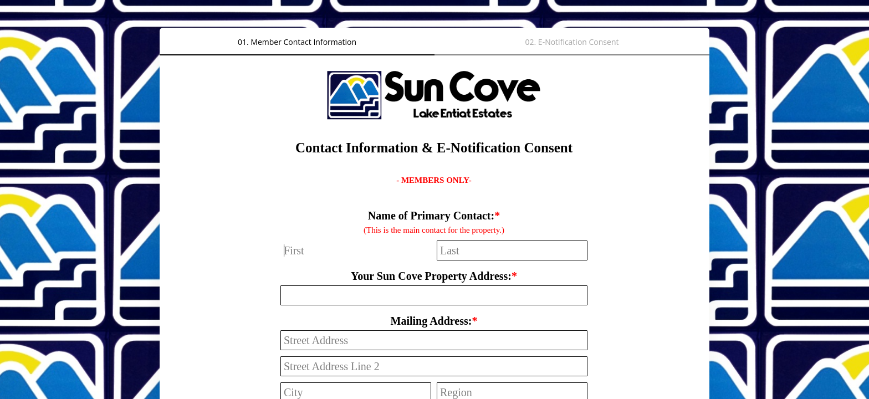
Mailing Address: (431, 321)
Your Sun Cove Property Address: (431, 276)
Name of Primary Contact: (431, 215)
